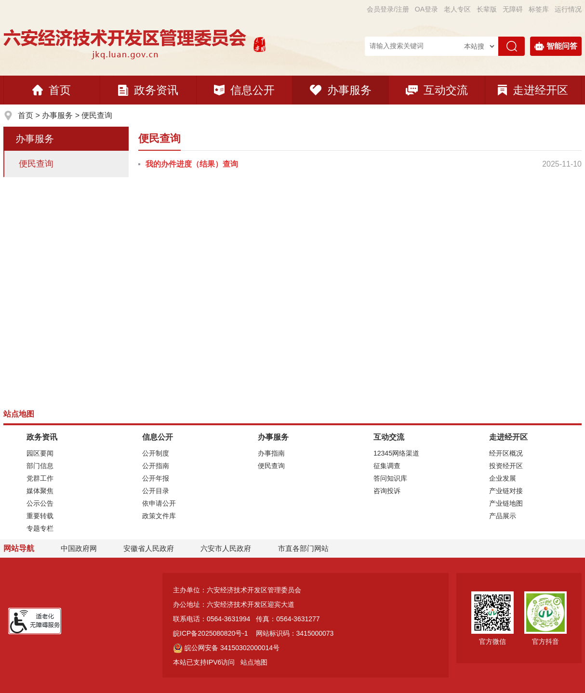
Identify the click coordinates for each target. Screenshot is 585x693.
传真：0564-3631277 (287, 619)
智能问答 (555, 46)
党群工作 (40, 478)
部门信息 (40, 466)
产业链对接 (506, 491)
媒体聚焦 (40, 491)
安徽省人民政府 (148, 548)
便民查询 (96, 115)
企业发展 (502, 478)
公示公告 (40, 503)
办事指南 (271, 453)
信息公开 (244, 90)
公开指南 (155, 466)
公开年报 (155, 478)
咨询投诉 (386, 491)
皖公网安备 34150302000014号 (226, 648)
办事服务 (341, 90)
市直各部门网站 (307, 548)
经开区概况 (506, 453)
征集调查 (386, 466)
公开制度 (155, 453)
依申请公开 (159, 503)
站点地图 (253, 662)
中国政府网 (79, 548)
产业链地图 (506, 503)
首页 (51, 90)
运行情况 (568, 9)
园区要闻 (40, 453)
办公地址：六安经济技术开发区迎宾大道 (233, 604)
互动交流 (437, 90)
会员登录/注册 (388, 9)
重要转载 (40, 516)
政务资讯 (148, 90)
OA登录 (426, 9)
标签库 (539, 9)
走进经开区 (533, 90)
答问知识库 (390, 478)
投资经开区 (506, 466)
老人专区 (457, 9)
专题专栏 (40, 528)
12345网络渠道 (396, 453)
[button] (487, 9)
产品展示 (502, 516)
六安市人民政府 (225, 548)
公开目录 (155, 491)
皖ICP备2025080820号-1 (210, 633)
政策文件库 (159, 516)
